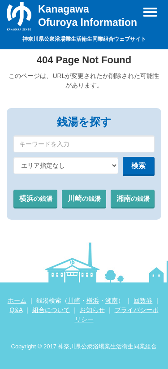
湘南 (133, 198)
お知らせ (92, 309)
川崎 (84, 198)
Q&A (15, 309)
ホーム (17, 300)
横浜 (35, 198)
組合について (51, 309)
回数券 (143, 300)
